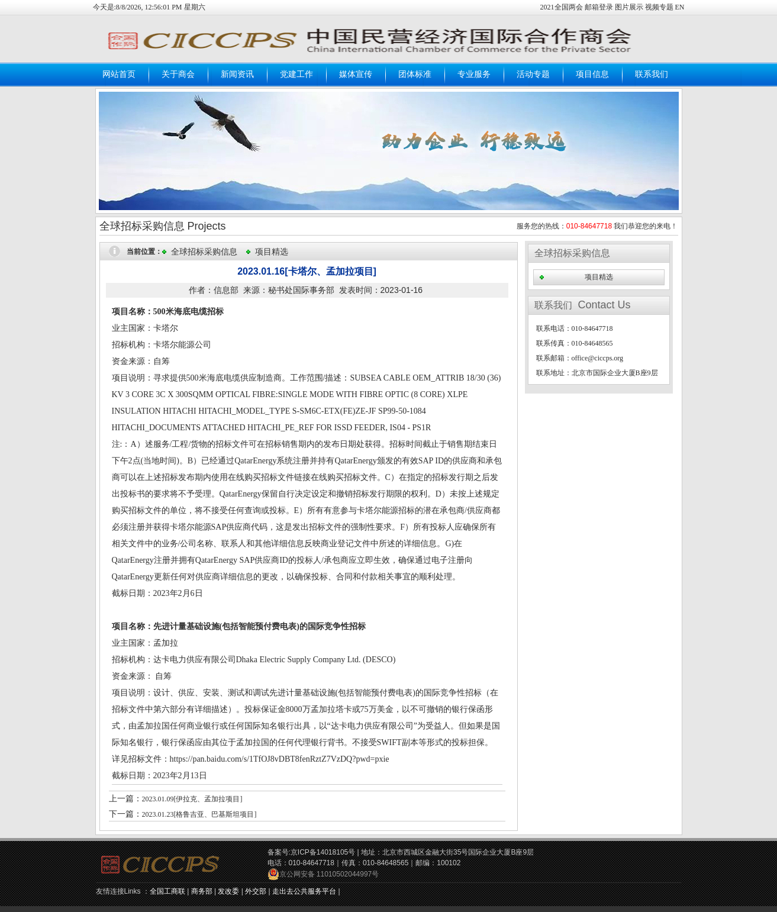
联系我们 (651, 74)
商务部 (201, 891)
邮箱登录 (600, 7)
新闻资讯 (237, 74)
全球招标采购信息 (204, 251)
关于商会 (178, 74)
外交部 (255, 891)
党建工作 (296, 74)
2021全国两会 (562, 7)
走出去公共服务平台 (304, 891)
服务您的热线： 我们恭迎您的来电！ (597, 226)
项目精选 (271, 251)
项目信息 (592, 74)
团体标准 (414, 74)
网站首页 (119, 74)
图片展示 (629, 7)
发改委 (228, 891)
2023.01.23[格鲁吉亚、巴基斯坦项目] (199, 814)
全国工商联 (167, 891)
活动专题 (533, 74)
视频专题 (659, 7)
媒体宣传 (355, 74)
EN (680, 7)
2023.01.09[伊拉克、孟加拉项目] (192, 799)
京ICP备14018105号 (323, 852)
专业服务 (474, 74)
